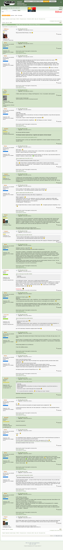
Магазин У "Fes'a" (37, 1)
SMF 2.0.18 (27, 542)
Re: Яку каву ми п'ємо (22, 28)
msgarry (6, 174)
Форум (46, 1)
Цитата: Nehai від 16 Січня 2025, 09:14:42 (24, 234)
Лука (5, 90)
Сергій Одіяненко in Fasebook (21, 53)
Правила (53, 1)
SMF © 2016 (32, 542)
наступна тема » (59, 530)
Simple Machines (37, 542)
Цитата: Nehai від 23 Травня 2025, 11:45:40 (24, 475)
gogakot (6, 128)
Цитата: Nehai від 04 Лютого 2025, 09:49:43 (24, 318)
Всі (8, 22)
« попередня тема (52, 530)
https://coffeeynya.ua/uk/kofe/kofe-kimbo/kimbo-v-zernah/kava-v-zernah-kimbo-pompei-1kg (33, 441)
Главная (28, 1)
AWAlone (6, 29)
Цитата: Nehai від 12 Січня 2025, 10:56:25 (24, 273)
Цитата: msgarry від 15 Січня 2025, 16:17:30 (24, 192)
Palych (5, 215)
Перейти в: (51, 535)
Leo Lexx (6, 270)
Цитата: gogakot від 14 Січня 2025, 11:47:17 (24, 158)
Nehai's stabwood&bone (20, 52)
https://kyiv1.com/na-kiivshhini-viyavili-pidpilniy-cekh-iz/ (26, 137)
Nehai (5, 42)
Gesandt (6, 378)
